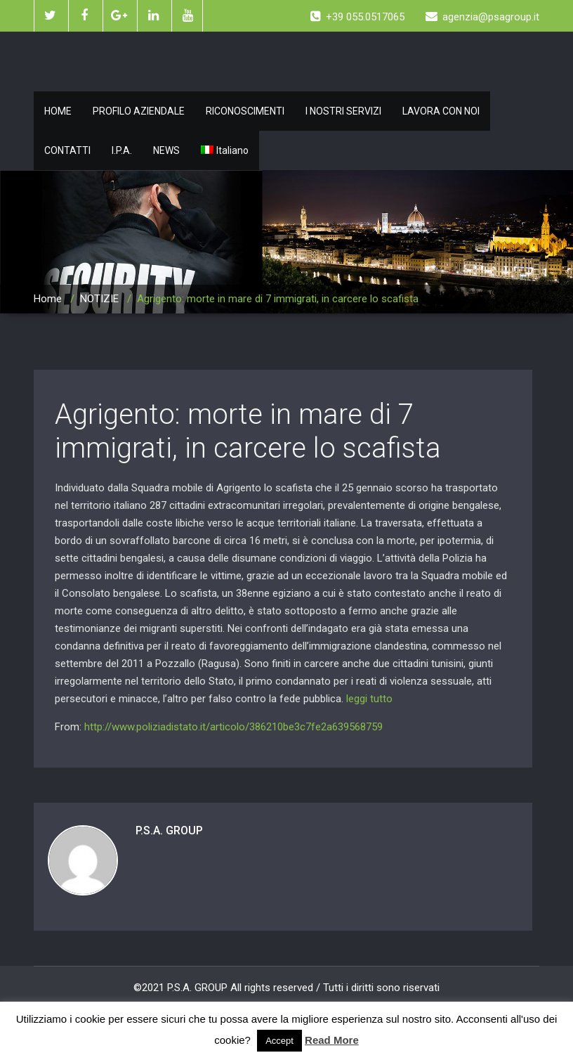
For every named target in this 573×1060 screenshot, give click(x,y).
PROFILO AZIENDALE (139, 111)
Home (48, 298)
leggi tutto (369, 698)
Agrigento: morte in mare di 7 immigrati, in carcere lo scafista (248, 431)
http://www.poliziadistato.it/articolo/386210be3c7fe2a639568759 (233, 726)
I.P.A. (122, 150)
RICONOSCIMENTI (245, 111)
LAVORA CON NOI (441, 111)
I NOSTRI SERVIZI (343, 111)
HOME (58, 111)
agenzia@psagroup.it (482, 17)
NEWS (166, 150)
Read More (332, 1040)
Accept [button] (279, 1040)
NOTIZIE (99, 298)
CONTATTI (67, 150)
